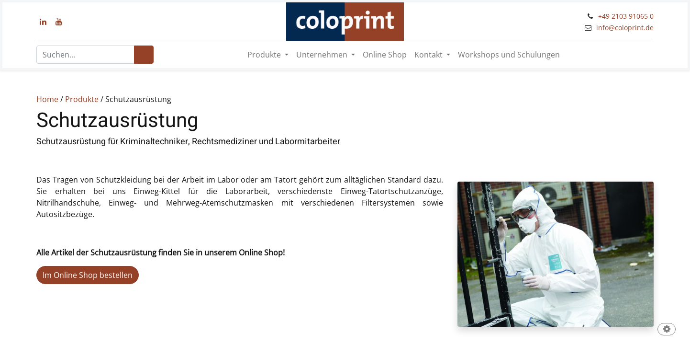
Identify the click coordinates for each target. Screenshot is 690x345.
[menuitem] (385, 54)
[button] (666, 329)
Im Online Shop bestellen (88, 275)
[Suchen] (144, 55)
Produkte (82, 99)
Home (47, 99)
